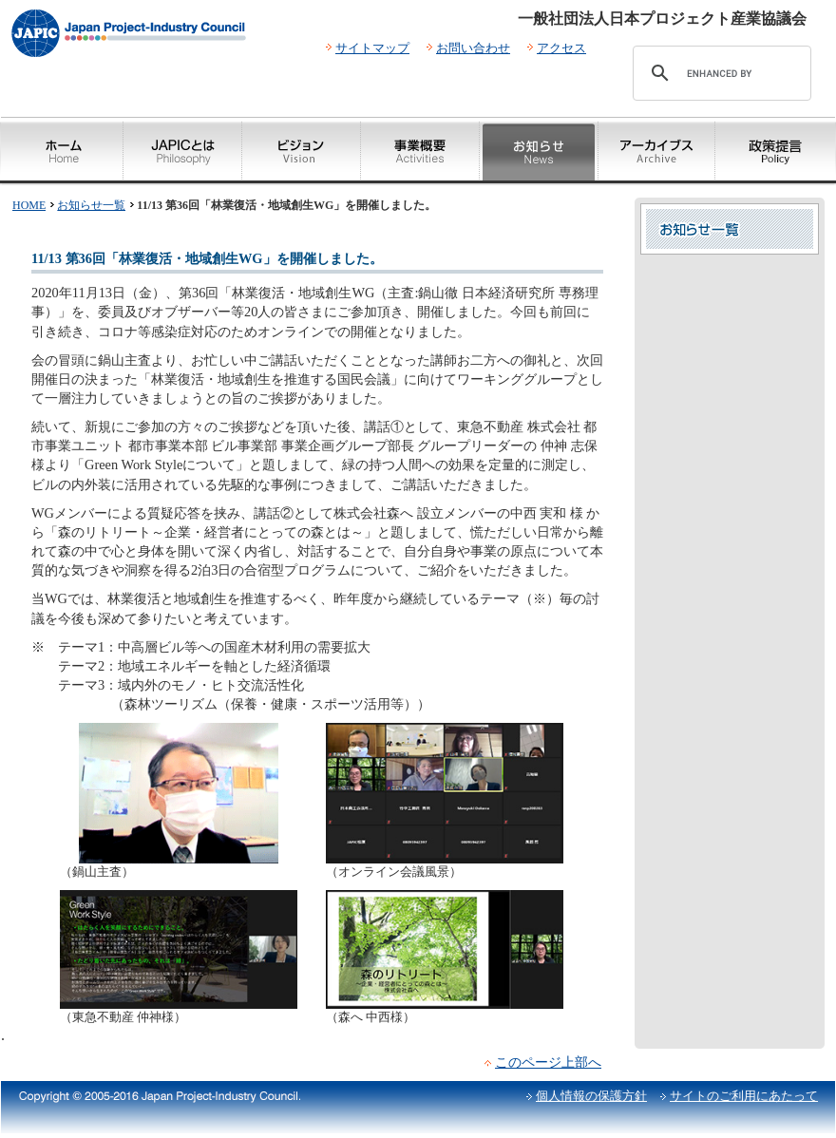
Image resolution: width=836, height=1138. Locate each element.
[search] (719, 73)
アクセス (561, 48)
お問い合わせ (473, 48)
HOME (29, 205)
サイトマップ (372, 48)
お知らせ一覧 (91, 205)
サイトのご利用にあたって (744, 1096)
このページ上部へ (548, 1062)
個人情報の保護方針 (591, 1096)
